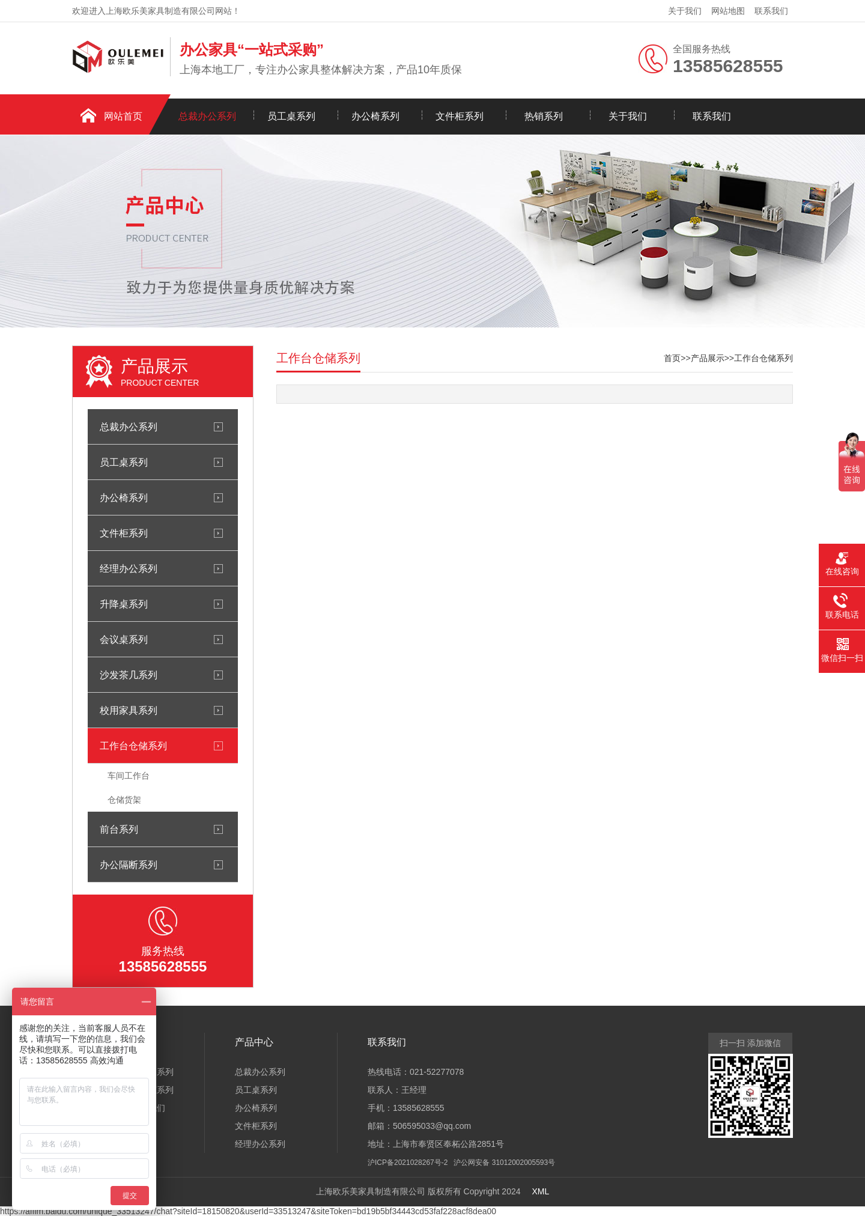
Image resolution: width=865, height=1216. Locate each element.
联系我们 (771, 11)
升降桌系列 (124, 603)
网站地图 (728, 11)
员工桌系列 (291, 116)
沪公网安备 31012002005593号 (504, 1162)
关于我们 (685, 11)
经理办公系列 (128, 568)
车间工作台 (129, 775)
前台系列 (119, 829)
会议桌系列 (124, 639)
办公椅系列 (375, 116)
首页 (672, 358)
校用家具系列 (128, 710)
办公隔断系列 (128, 864)
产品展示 (707, 358)
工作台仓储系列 (133, 745)
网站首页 (123, 116)
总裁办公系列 (207, 116)
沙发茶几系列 (128, 674)
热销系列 (543, 116)
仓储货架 (124, 799)
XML (540, 1191)
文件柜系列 (460, 116)
